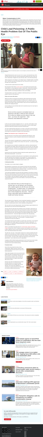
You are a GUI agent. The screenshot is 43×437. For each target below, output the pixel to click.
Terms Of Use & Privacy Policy (27, 428)
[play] (2, 4)
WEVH (25, 433)
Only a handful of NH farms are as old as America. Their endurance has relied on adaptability (23, 315)
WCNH (25, 431)
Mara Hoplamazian (18, 343)
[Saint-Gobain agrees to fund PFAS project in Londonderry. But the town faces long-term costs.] (8, 340)
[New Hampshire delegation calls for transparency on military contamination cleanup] (8, 397)
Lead (10, 271)
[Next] (41, 70)
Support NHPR (7, 419)
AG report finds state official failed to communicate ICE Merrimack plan (19, 308)
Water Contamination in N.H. (12, 18)
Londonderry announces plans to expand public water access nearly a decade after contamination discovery (28, 370)
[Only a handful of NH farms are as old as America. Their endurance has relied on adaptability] (4, 315)
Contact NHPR (18, 427)
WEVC (25, 432)
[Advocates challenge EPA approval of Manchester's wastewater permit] (8, 383)
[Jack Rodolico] (3, 283)
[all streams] (41, 5)
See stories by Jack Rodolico (11, 289)
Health (2, 14)
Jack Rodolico (9, 281)
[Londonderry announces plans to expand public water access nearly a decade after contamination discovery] (8, 369)
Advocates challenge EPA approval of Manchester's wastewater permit (27, 382)
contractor (6, 273)
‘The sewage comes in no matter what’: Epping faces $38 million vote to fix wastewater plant (28, 354)
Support (39, 1)
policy (11, 273)
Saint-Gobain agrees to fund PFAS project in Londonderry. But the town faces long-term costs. (28, 340)
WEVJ (25, 434)
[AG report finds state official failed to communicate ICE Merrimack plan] (4, 308)
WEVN (25, 435)
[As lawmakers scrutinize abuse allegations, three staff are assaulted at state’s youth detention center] (4, 302)
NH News (9, 299)
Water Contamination (18, 273)
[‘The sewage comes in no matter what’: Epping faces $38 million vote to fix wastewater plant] (8, 354)
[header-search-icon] (34, 1)
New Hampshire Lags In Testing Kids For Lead (18, 133)
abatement (21, 271)
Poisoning (15, 271)
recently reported (19, 86)
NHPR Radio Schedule (19, 429)
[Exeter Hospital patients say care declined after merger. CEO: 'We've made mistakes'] (4, 322)
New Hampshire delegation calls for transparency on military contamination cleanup (28, 397)
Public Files (26, 429)
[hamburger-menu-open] (2, 1)
